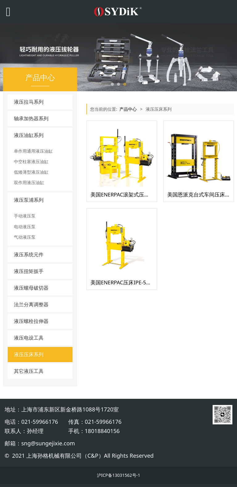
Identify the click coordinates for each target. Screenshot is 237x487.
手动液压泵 (24, 216)
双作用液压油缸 (29, 182)
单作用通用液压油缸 (33, 151)
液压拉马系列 (29, 101)
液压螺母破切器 (31, 287)
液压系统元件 (29, 254)
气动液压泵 (24, 237)
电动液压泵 (24, 226)
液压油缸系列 (29, 135)
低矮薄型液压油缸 (31, 172)
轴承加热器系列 (31, 118)
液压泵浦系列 (29, 199)
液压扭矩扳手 (29, 271)
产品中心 (128, 109)
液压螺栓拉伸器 (31, 321)
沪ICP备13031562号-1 (118, 475)
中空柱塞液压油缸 (31, 161)
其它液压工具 (29, 371)
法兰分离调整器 (31, 304)
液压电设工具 (29, 337)
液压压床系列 (29, 354)
